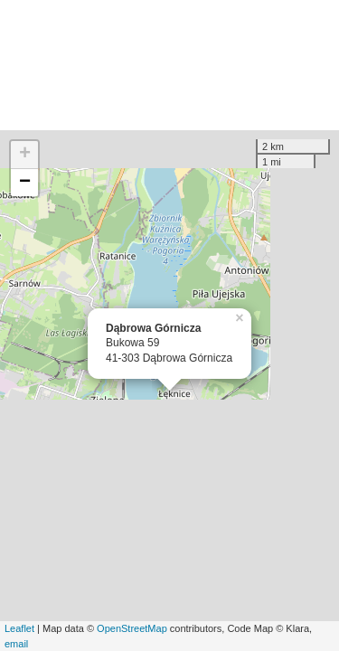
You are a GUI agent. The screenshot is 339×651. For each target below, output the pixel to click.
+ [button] (25, 154)
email (16, 643)
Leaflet (19, 628)
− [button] (25, 182)
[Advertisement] (169, 65)
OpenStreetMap (132, 628)
